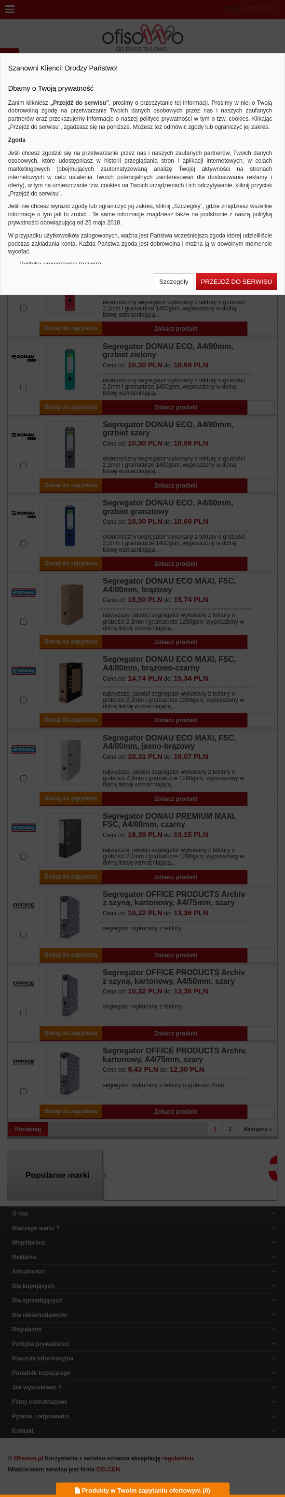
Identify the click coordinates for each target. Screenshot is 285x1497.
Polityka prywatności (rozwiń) (60, 264)
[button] (173, 281)
